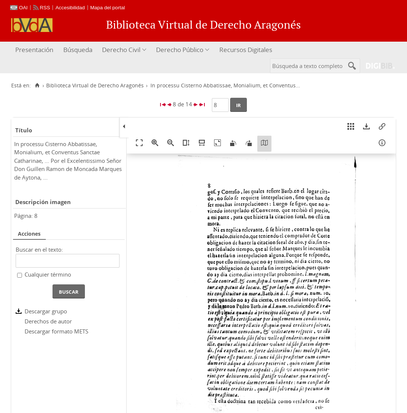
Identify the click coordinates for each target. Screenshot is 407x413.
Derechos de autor (48, 321)
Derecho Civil (121, 49)
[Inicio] (37, 85)
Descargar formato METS (56, 331)
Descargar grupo (46, 311)
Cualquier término (48, 274)
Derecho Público (179, 49)
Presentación (34, 49)
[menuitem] (35, 50)
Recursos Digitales (245, 49)
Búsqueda (77, 49)
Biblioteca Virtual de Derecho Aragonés (95, 85)
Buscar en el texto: (39, 249)
